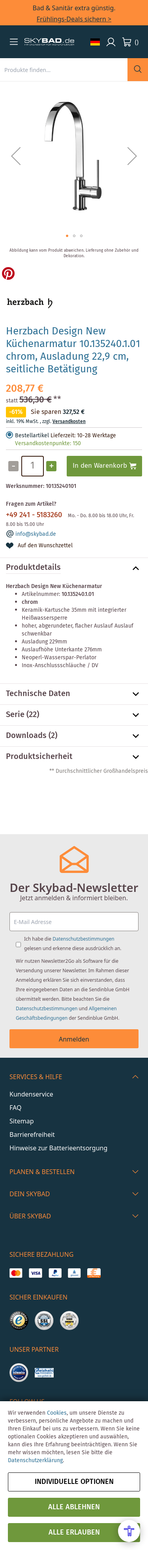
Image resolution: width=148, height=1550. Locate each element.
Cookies (57, 1413)
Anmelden (74, 1039)
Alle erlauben (74, 1532)
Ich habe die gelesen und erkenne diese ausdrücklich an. (73, 943)
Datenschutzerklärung (35, 1460)
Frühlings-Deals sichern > (74, 19)
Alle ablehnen (74, 1507)
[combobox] (63, 69)
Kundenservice (31, 1094)
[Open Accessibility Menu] (129, 1531)
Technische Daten (38, 694)
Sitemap (21, 1121)
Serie (15, 715)
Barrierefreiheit (32, 1134)
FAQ (15, 1107)
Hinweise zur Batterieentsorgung (58, 1148)
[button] (13, 41)
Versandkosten (69, 421)
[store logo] (49, 42)
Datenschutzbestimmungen (83, 938)
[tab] (74, 568)
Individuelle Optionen (74, 1481)
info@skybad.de (35, 534)
